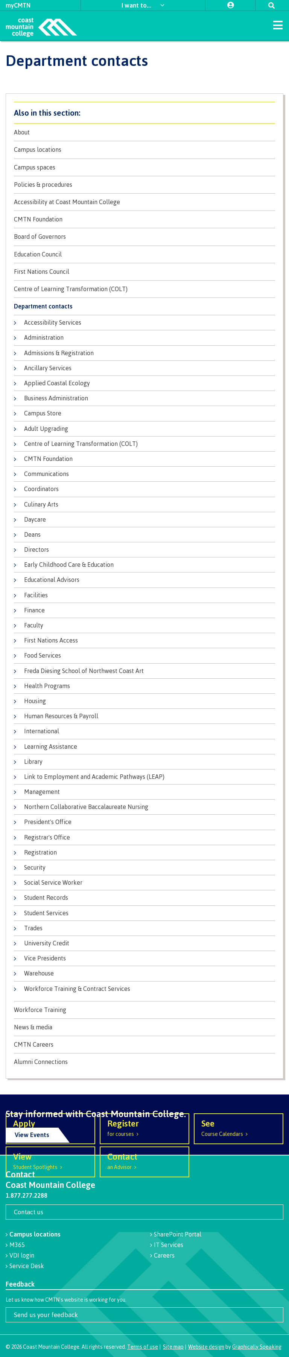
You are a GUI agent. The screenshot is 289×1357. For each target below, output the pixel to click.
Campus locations (37, 149)
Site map (173, 1346)
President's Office (47, 822)
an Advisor (144, 1160)
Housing (35, 701)
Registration (40, 852)
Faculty (33, 625)
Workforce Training (40, 1010)
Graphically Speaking (256, 1346)
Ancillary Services (47, 368)
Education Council (38, 254)
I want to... (137, 5)
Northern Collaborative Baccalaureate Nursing (86, 807)
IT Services (168, 1245)
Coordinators (41, 489)
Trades (33, 928)
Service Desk (26, 1266)
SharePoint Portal (177, 1234)
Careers (164, 1255)
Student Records (46, 897)
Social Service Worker (53, 882)
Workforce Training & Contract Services (77, 988)
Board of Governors (40, 236)
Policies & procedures (43, 184)
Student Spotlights (50, 1160)
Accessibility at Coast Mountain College (67, 202)
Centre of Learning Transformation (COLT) (71, 289)
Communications (46, 474)
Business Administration (56, 398)
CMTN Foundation (38, 219)
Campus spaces (34, 167)
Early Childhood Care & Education (69, 564)
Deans (32, 534)
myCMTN (18, 5)
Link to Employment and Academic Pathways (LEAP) (94, 776)
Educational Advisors (51, 579)
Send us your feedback (46, 1315)
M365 (17, 1245)
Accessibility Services (52, 322)
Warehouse (39, 973)
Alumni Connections (41, 1061)
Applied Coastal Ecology (57, 383)
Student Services (46, 913)
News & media (33, 1027)
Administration (44, 337)
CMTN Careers (33, 1044)
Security (35, 867)
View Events (32, 1135)
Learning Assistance (50, 746)
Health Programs (47, 686)
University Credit (46, 943)
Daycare (35, 519)
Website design (206, 1346)
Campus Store (42, 413)
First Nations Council (41, 271)
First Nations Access (51, 640)
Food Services (42, 655)
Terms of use (142, 1346)
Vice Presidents (45, 958)
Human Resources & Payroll (61, 716)
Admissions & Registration (59, 353)
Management (42, 791)
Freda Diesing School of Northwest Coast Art (84, 671)
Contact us (28, 1212)
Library (33, 761)
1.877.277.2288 (26, 1195)
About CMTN (144, 113)
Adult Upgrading (46, 428)
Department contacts (43, 306)
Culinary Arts (41, 504)
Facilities (36, 595)
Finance (34, 610)
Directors (36, 549)
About (22, 132)
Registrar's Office (47, 837)
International (41, 731)
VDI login (21, 1255)
